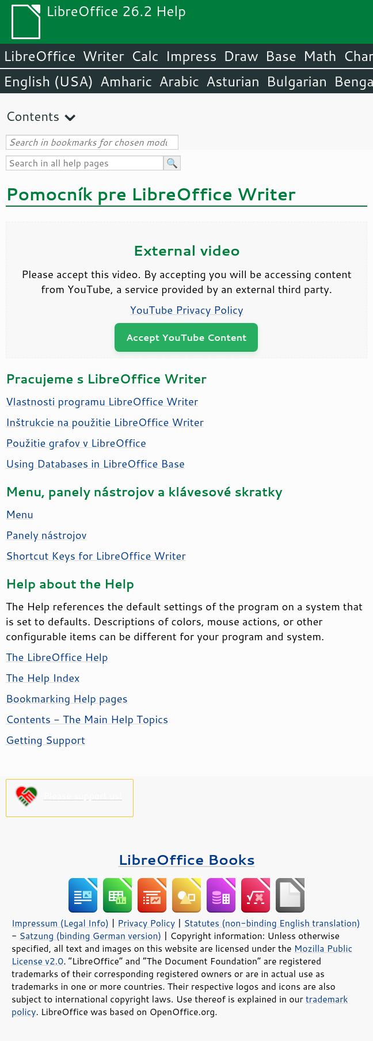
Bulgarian (297, 81)
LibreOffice (39, 56)
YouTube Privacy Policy (186, 309)
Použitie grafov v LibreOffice (76, 442)
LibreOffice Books (186, 859)
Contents (32, 116)
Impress (191, 56)
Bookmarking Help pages (67, 698)
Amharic (126, 81)
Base (280, 56)
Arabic (179, 81)
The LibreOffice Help (57, 656)
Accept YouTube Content (186, 337)
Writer (103, 56)
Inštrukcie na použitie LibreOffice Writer (105, 422)
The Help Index (43, 677)
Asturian (233, 81)
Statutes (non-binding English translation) (272, 923)
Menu (19, 514)
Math (320, 56)
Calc (145, 56)
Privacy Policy (146, 923)
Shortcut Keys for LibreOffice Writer (96, 555)
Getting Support (45, 739)
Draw (240, 56)
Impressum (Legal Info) (60, 923)
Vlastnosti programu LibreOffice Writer (102, 401)
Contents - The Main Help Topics (87, 719)
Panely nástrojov (46, 534)
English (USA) (48, 81)
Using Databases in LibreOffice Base (95, 463)
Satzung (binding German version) (91, 935)
